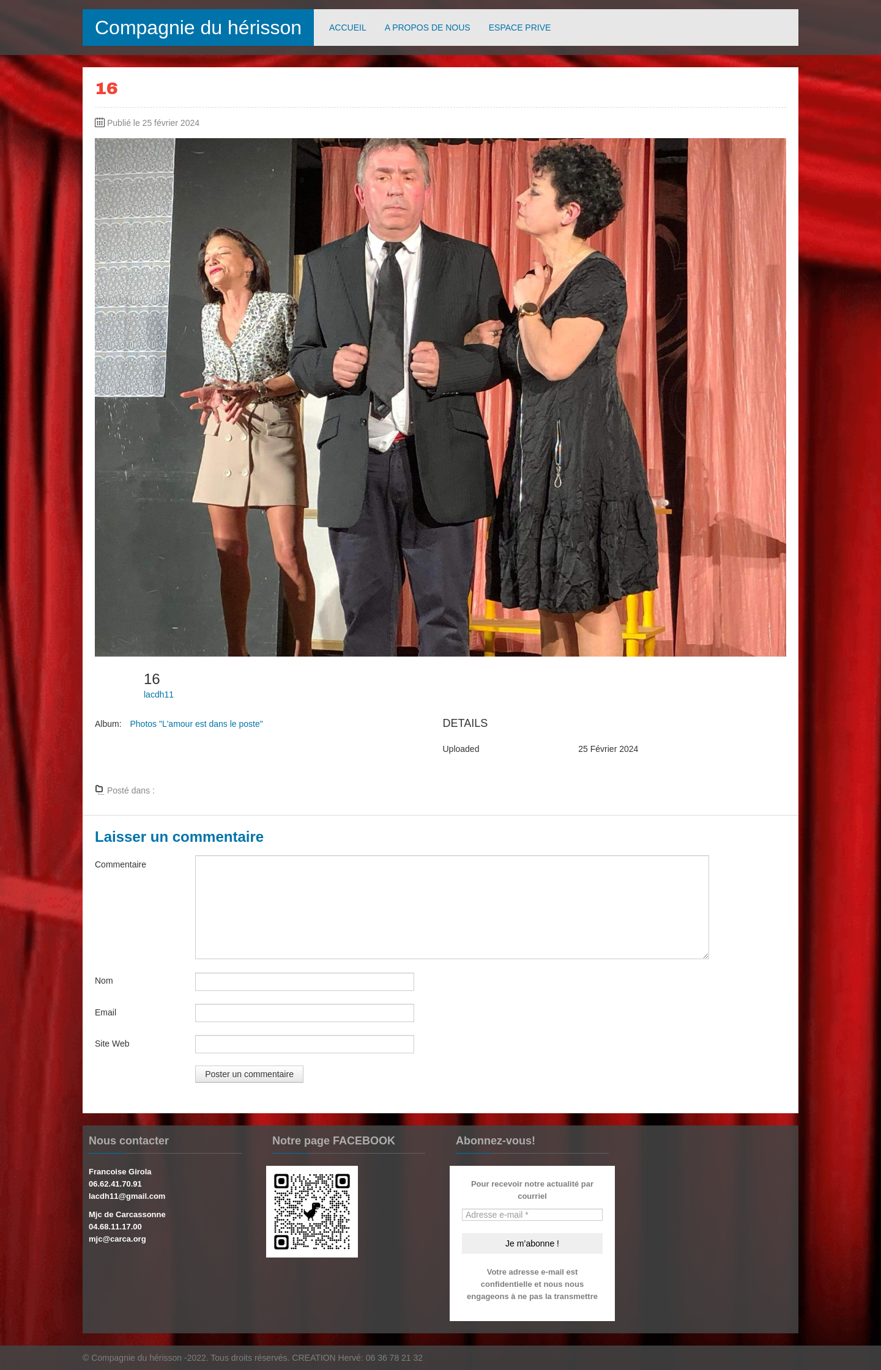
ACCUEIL (347, 27)
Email (105, 1012)
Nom (104, 980)
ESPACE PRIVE (520, 27)
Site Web (112, 1043)
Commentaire (120, 864)
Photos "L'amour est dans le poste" (196, 724)
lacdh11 (159, 694)
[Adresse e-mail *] (532, 1215)
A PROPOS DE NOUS (427, 27)
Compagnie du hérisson (198, 28)
